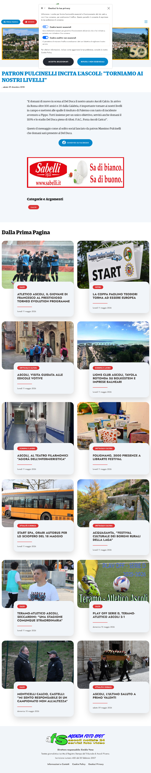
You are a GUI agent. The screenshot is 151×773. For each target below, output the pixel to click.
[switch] (45, 37)
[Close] (108, 8)
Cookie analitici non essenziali (63, 37)
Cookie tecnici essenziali (60, 27)
